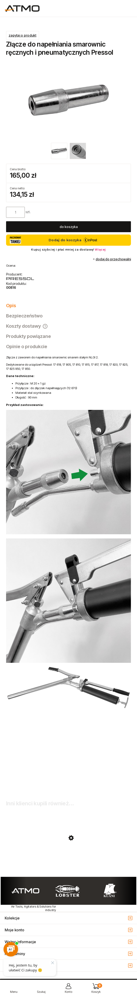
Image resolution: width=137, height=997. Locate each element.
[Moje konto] (68, 990)
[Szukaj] (41, 990)
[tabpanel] (68, 573)
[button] (14, 990)
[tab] (68, 306)
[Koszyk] (96, 990)
